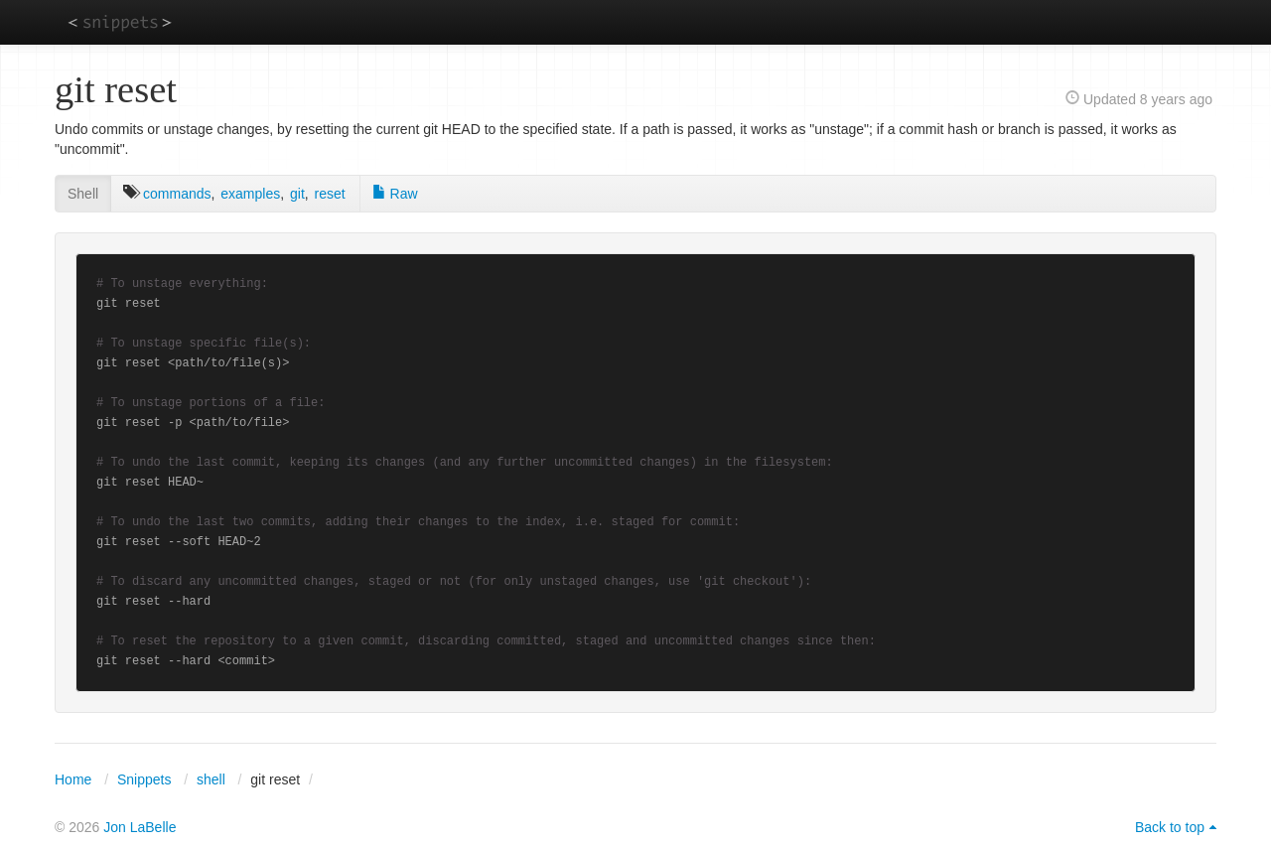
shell (211, 779)
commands (177, 194)
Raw (395, 194)
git (297, 194)
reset (330, 194)
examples (250, 194)
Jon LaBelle (139, 827)
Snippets (144, 779)
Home (73, 779)
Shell (83, 194)
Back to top (1169, 827)
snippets (120, 21)
